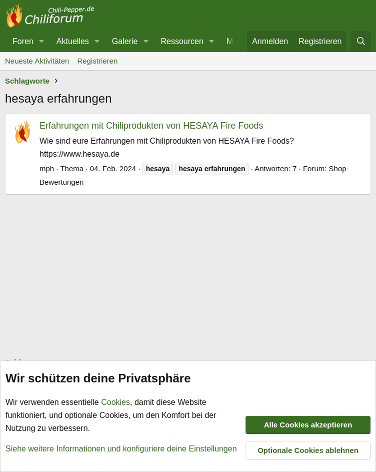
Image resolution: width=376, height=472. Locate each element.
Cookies (115, 402)
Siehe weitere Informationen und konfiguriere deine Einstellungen (121, 448)
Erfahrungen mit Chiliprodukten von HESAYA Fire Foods (152, 126)
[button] (41, 41)
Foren (23, 41)
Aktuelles (72, 41)
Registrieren (97, 61)
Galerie (125, 41)
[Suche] (360, 41)
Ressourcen (181, 41)
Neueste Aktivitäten (37, 61)
